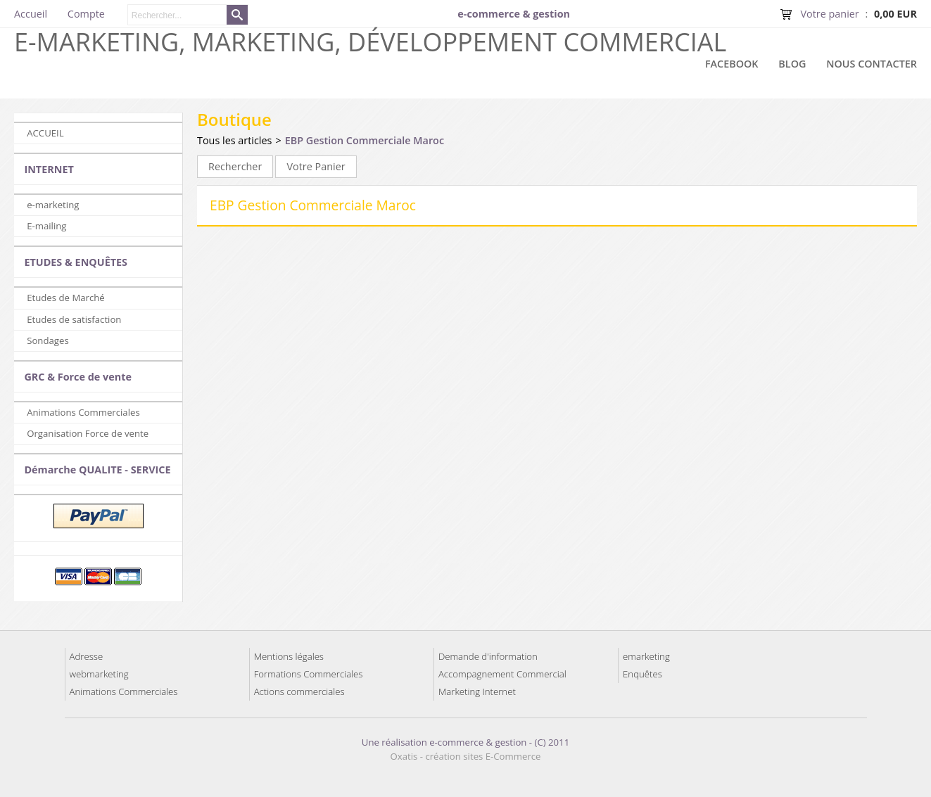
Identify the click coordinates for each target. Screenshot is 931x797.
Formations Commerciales (308, 674)
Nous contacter (871, 63)
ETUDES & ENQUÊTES (75, 262)
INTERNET (48, 169)
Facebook (732, 63)
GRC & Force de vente (78, 376)
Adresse (86, 656)
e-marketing (53, 204)
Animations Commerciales (83, 412)
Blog (792, 63)
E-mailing (46, 225)
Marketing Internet (477, 691)
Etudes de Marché (66, 297)
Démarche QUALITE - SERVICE (97, 469)
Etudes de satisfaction (74, 319)
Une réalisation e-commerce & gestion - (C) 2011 (465, 742)
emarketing (646, 656)
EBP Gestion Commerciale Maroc (364, 140)
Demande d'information (488, 656)
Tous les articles (234, 140)
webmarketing (99, 674)
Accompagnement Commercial (502, 674)
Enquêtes (642, 674)
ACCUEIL (45, 133)
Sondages (48, 340)
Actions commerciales (299, 691)
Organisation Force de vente (87, 433)
